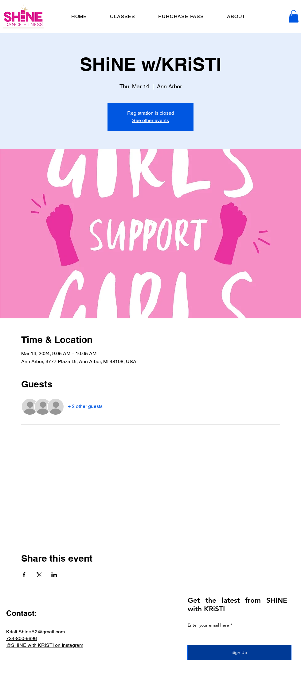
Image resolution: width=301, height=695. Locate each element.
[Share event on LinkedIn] (54, 574)
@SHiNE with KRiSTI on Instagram (44, 645)
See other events (150, 120)
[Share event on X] (39, 574)
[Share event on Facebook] (24, 574)
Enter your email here (208, 625)
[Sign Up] (239, 652)
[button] (293, 16)
